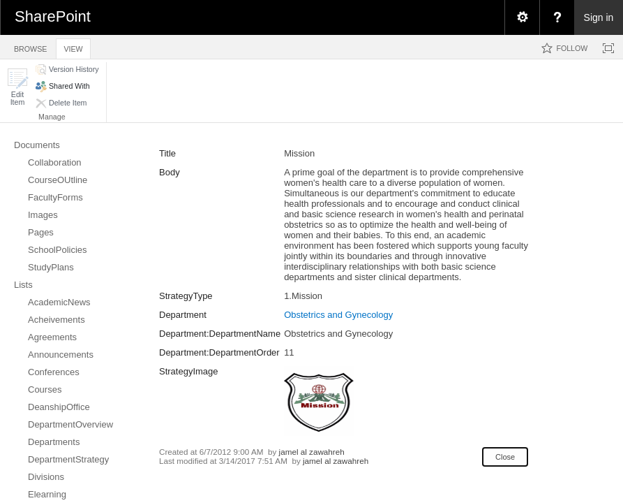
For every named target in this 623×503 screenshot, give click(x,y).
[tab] (30, 46)
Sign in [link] (599, 17)
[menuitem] (521, 17)
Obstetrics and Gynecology (338, 314)
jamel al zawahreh (312, 451)
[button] (17, 87)
